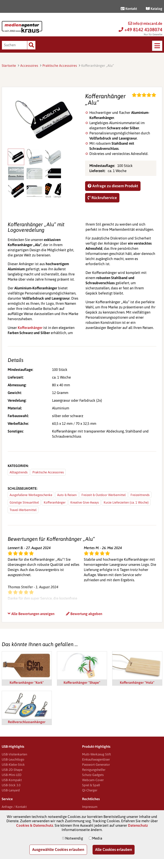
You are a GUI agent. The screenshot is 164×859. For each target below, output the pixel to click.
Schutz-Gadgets (93, 775)
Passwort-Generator (96, 764)
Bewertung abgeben (84, 614)
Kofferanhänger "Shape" (82, 682)
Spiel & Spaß (91, 785)
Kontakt (129, 8)
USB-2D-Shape (12, 769)
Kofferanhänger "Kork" (27, 682)
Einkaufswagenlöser (96, 759)
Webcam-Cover (93, 780)
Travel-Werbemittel (23, 510)
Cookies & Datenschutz (34, 825)
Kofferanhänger (30, 327)
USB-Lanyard (11, 790)
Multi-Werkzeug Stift (96, 754)
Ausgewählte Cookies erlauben (58, 849)
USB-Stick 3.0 (11, 785)
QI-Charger (89, 790)
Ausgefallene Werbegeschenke (31, 495)
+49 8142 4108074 (140, 29)
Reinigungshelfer (93, 769)
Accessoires (29, 65)
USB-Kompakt (12, 780)
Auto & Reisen (67, 495)
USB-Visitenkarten (14, 754)
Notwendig (74, 838)
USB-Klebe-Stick (13, 764)
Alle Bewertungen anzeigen (31, 614)
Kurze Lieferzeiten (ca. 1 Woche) (126, 502)
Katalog (154, 8)
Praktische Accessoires (59, 65)
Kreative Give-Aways (84, 502)
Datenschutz (138, 825)
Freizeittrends (140, 495)
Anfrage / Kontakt (14, 806)
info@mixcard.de (145, 23)
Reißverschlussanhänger (26, 722)
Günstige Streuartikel (24, 502)
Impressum (89, 806)
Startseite (9, 65)
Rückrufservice (102, 197)
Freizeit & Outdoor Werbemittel (103, 495)
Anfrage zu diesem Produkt (113, 186)
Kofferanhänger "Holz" (137, 682)
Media (97, 838)
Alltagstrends (19, 472)
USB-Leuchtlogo (13, 759)
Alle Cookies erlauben (113, 849)
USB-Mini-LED (11, 775)
